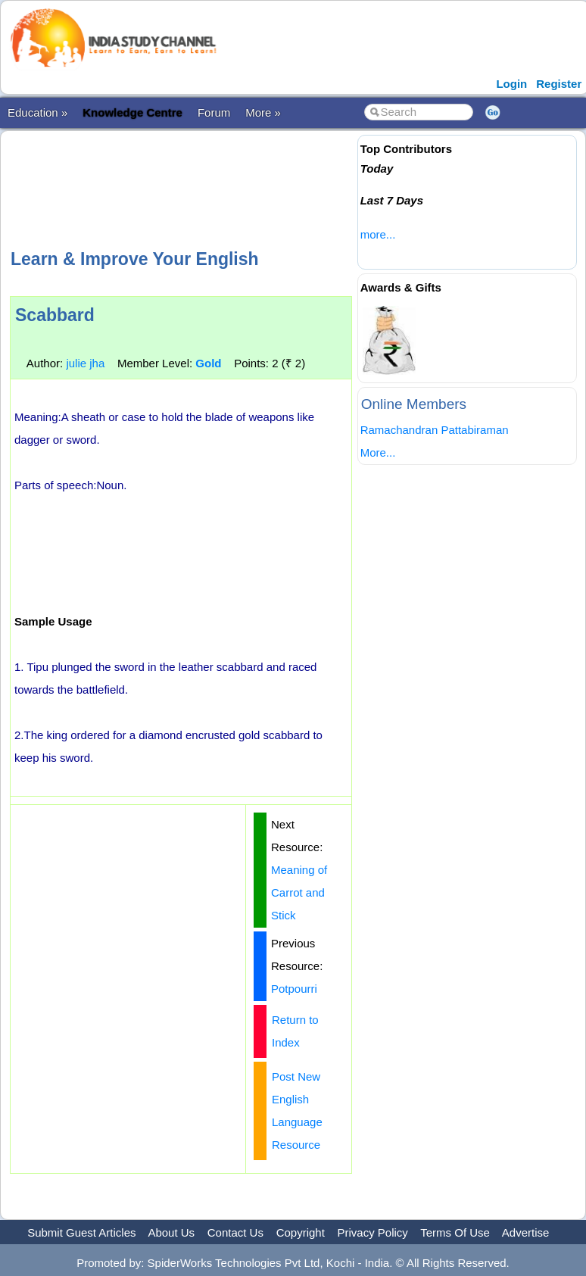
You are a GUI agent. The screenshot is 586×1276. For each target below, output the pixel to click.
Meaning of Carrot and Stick (299, 892)
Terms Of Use (455, 1232)
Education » (37, 112)
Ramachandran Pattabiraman (434, 429)
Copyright (300, 1232)
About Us (171, 1232)
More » (263, 112)
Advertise (526, 1232)
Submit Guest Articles (81, 1232)
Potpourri (294, 988)
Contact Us (235, 1232)
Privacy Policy (373, 1232)
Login (511, 83)
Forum (214, 112)
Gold (208, 363)
